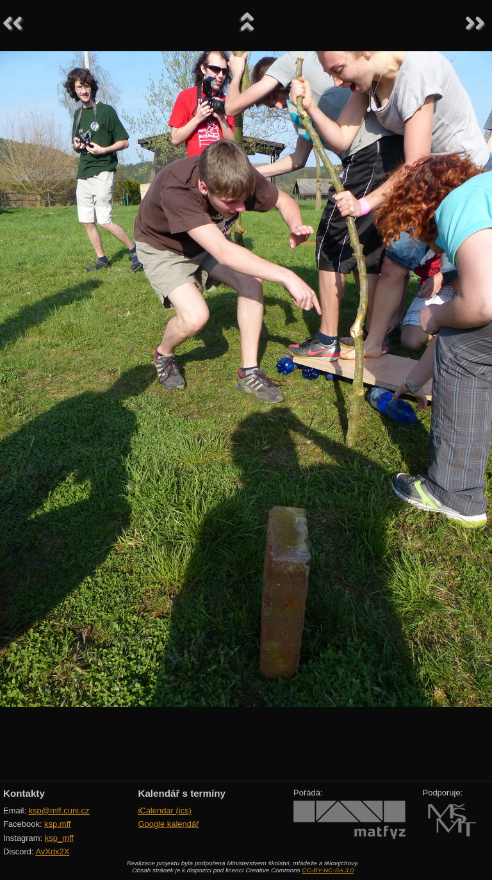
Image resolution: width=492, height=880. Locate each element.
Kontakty (24, 793)
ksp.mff (57, 824)
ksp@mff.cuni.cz (59, 810)
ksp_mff (59, 838)
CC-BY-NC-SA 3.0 (328, 870)
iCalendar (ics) (165, 810)
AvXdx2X (52, 851)
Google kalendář (168, 824)
